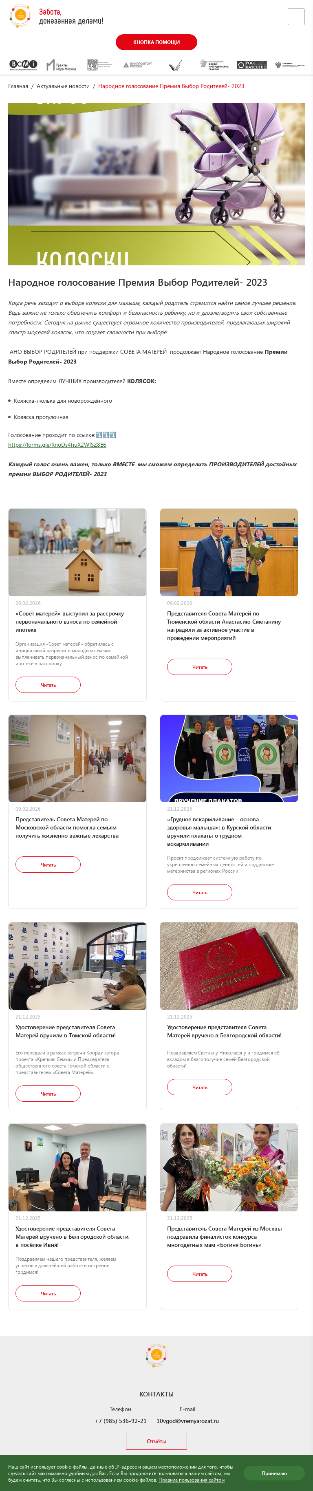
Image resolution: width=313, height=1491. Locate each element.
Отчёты (157, 1441)
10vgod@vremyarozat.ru (187, 1421)
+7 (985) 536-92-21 (121, 1421)
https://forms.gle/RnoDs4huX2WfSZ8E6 (57, 444)
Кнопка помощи (156, 42)
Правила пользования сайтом (192, 1479)
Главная (18, 86)
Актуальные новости (63, 86)
